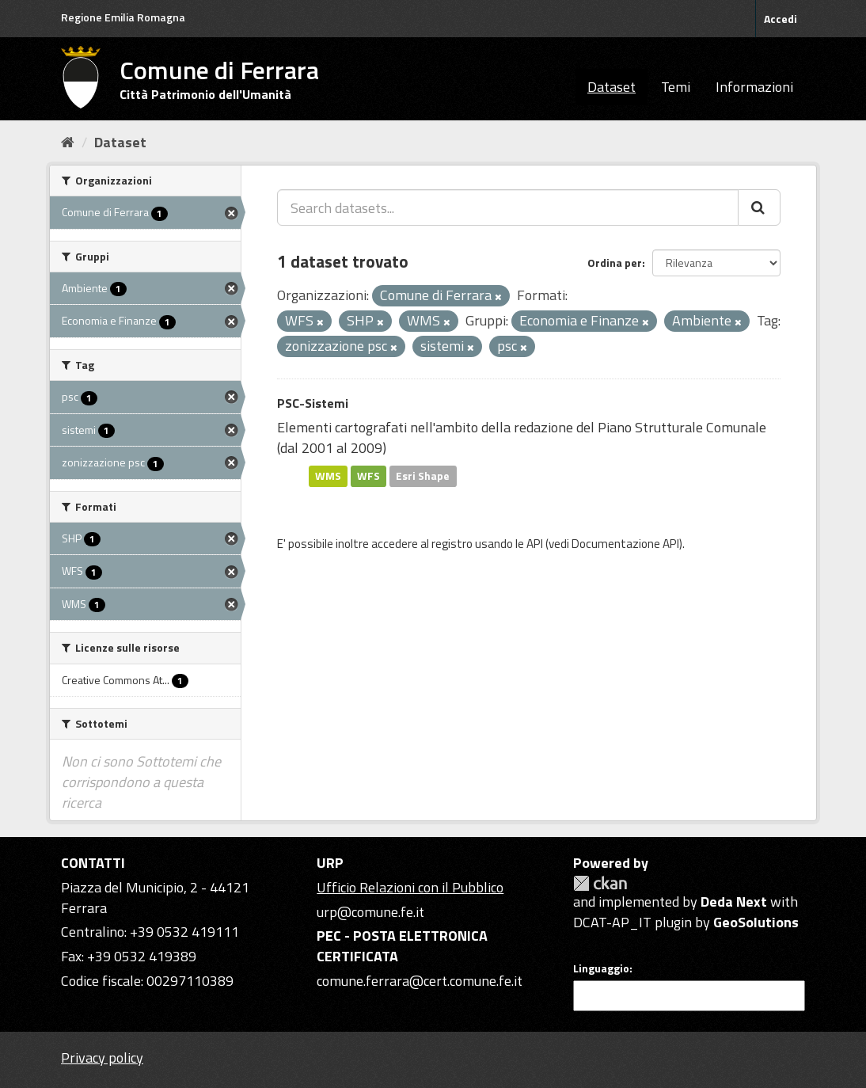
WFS (368, 476)
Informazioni (754, 86)
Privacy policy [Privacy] (102, 1057)
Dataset (611, 86)
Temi (675, 86)
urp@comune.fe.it (370, 912)
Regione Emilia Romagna (123, 17)
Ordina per (614, 262)
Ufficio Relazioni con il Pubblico (410, 887)
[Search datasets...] (508, 207)
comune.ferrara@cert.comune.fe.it (419, 980)
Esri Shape (423, 476)
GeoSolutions (756, 922)
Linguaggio (601, 968)
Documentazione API (625, 543)
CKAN (600, 883)
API (534, 543)
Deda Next (734, 901)
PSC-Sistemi (312, 403)
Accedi (780, 18)
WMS (328, 476)
